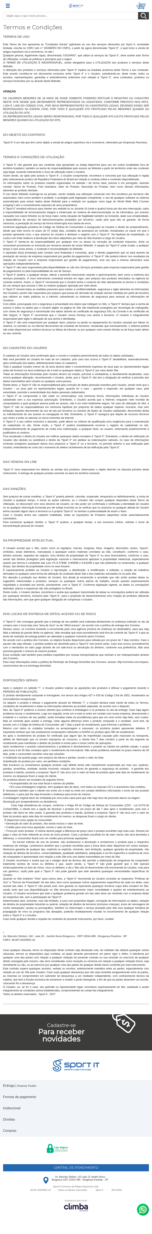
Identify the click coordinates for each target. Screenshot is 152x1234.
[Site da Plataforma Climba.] (76, 1205)
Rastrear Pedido (26, 1085)
